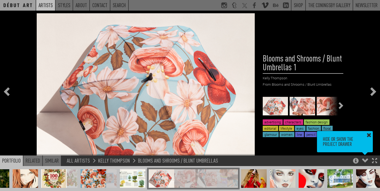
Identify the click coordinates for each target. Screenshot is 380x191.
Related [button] (33, 160)
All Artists (78, 160)
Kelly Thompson (114, 160)
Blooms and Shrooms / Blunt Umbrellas (178, 160)
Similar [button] (52, 160)
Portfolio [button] (11, 160)
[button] (374, 161)
